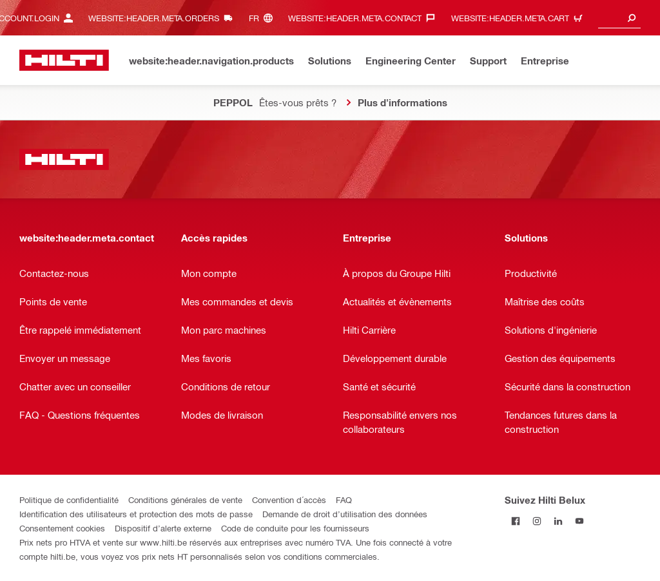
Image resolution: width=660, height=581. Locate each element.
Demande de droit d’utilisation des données (344, 514)
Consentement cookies (62, 528)
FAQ (344, 499)
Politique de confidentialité (69, 499)
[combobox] (619, 17)
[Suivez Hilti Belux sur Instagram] (536, 520)
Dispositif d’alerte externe (163, 528)
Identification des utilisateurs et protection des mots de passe (136, 514)
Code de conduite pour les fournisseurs (295, 528)
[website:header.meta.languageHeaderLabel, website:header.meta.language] (264, 17)
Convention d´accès (289, 499)
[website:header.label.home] (64, 60)
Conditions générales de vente (185, 499)
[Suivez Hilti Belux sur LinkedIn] (557, 520)
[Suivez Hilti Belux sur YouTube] (579, 520)
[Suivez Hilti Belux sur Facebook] (515, 520)
